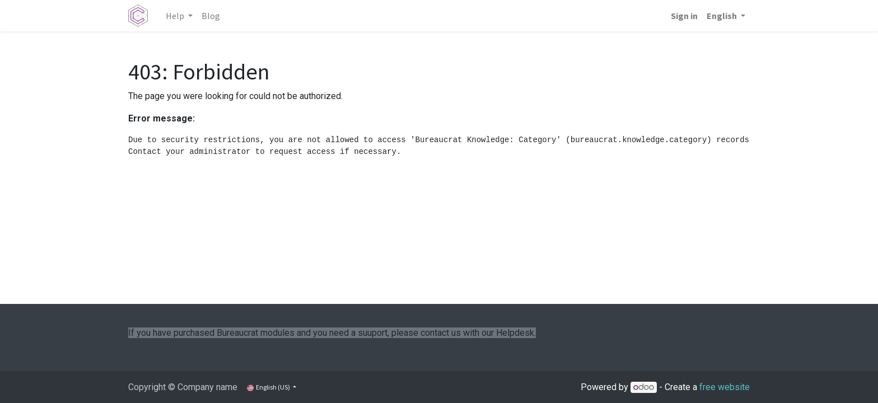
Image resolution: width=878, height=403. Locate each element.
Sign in (684, 15)
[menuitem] (211, 15)
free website (724, 387)
